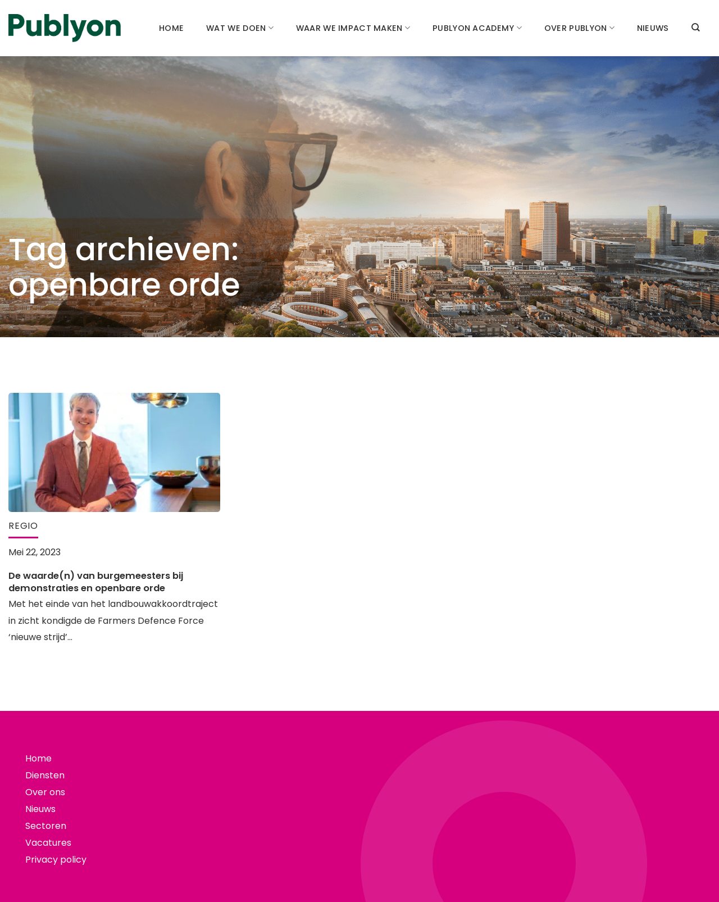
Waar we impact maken (353, 28)
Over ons (45, 792)
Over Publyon (579, 28)
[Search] (695, 27)
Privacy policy (56, 859)
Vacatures (48, 842)
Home (171, 28)
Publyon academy (477, 28)
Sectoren (45, 825)
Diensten (45, 775)
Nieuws (653, 28)
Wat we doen (240, 28)
